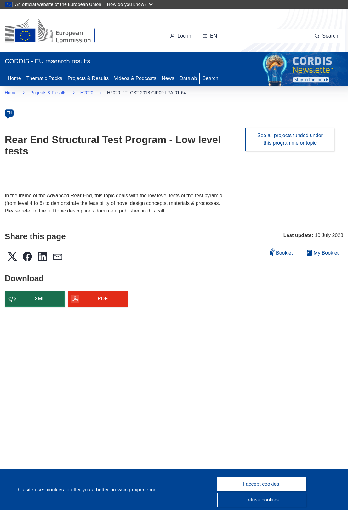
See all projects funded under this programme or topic (290, 139)
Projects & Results (88, 78)
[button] (209, 36)
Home (14, 78)
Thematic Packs (44, 78)
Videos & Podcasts (135, 78)
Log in (180, 35)
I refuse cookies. (261, 499)
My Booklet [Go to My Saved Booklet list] (323, 253)
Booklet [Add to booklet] (281, 252)
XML (40, 298)
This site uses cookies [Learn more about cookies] (39, 489)
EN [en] (9, 113)
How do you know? (130, 4)
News (168, 78)
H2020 (86, 92)
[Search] (326, 36)
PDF (103, 298)
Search (210, 78)
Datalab (188, 78)
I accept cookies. (262, 484)
